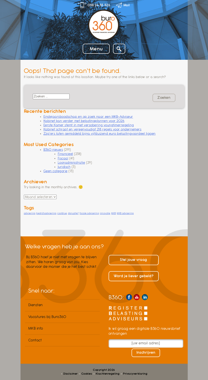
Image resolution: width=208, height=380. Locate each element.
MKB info (35, 328)
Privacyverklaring (135, 373)
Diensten (35, 305)
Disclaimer (70, 373)
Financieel (65, 154)
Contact (35, 340)
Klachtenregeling (107, 373)
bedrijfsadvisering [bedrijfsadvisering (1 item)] (46, 213)
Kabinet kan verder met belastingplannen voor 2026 (84, 121)
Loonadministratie (71, 162)
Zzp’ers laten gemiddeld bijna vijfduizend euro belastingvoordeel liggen (99, 133)
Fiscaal (63, 158)
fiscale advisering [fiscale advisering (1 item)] (89, 213)
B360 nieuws (53, 149)
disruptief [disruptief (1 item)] (73, 213)
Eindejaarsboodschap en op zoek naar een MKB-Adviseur (88, 116)
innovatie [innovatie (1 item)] (105, 213)
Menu (96, 49)
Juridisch (64, 167)
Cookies (86, 373)
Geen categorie (55, 171)
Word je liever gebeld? (134, 276)
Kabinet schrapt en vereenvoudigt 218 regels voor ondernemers (92, 129)
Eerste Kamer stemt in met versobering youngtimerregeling (88, 125)
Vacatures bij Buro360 (47, 317)
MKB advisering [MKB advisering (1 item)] (125, 213)
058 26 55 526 (99, 5)
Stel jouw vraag (133, 260)
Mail (127, 5)
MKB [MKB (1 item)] (113, 213)
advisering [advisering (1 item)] (29, 213)
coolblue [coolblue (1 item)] (62, 213)
